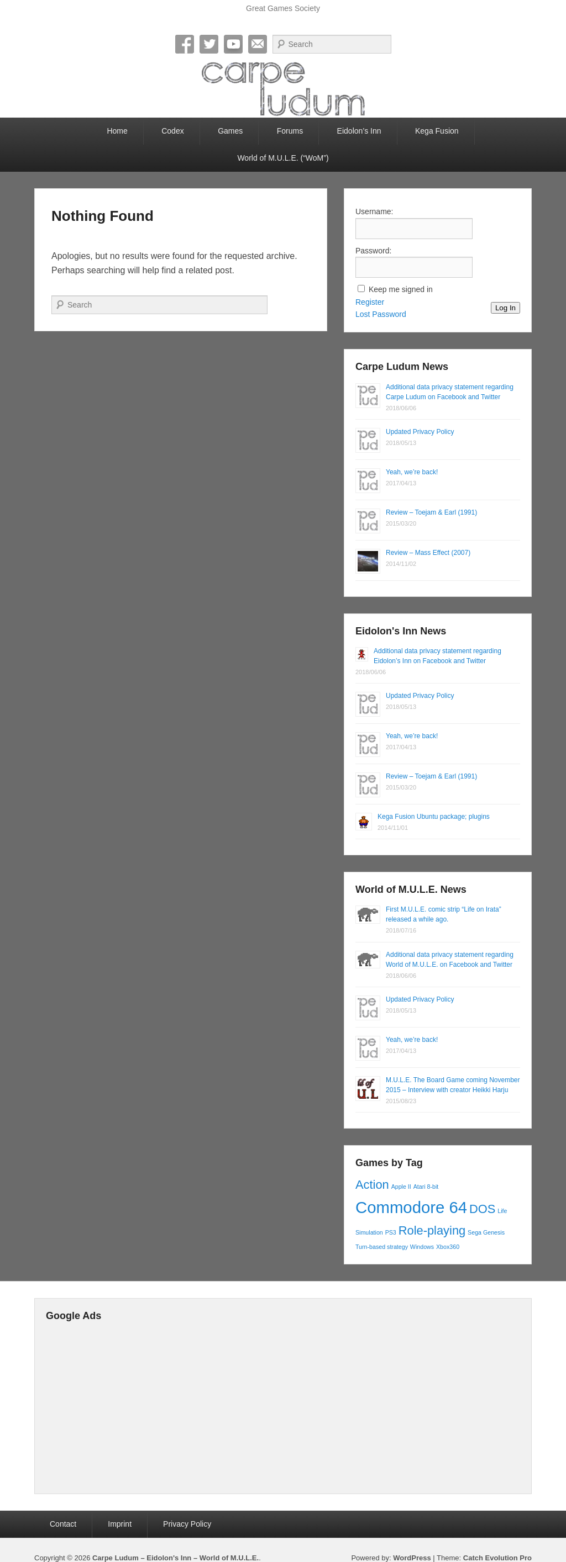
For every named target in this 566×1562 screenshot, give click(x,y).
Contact (63, 1523)
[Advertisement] (299, 1405)
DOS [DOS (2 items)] (482, 1209)
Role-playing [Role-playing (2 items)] (432, 1230)
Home (117, 130)
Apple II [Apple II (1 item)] (401, 1186)
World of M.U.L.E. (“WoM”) (282, 157)
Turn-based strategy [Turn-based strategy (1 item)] (381, 1246)
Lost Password (380, 314)
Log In (505, 308)
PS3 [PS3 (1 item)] (390, 1232)
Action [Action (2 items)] (372, 1185)
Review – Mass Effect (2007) (428, 553)
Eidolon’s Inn (359, 130)
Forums (290, 130)
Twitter (209, 44)
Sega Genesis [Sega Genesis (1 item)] (486, 1232)
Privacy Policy (187, 1523)
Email (257, 44)
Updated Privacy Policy (420, 432)
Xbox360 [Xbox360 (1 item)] (447, 1246)
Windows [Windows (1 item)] (422, 1246)
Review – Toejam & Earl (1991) (431, 512)
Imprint (120, 1523)
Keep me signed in (401, 289)
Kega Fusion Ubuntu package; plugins (434, 816)
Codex (172, 130)
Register (369, 302)
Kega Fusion (437, 130)
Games (230, 130)
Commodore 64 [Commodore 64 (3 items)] (411, 1207)
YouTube (233, 44)
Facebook (184, 44)
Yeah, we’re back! (412, 472)
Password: (373, 250)
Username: (374, 211)
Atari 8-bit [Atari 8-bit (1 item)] (426, 1186)
